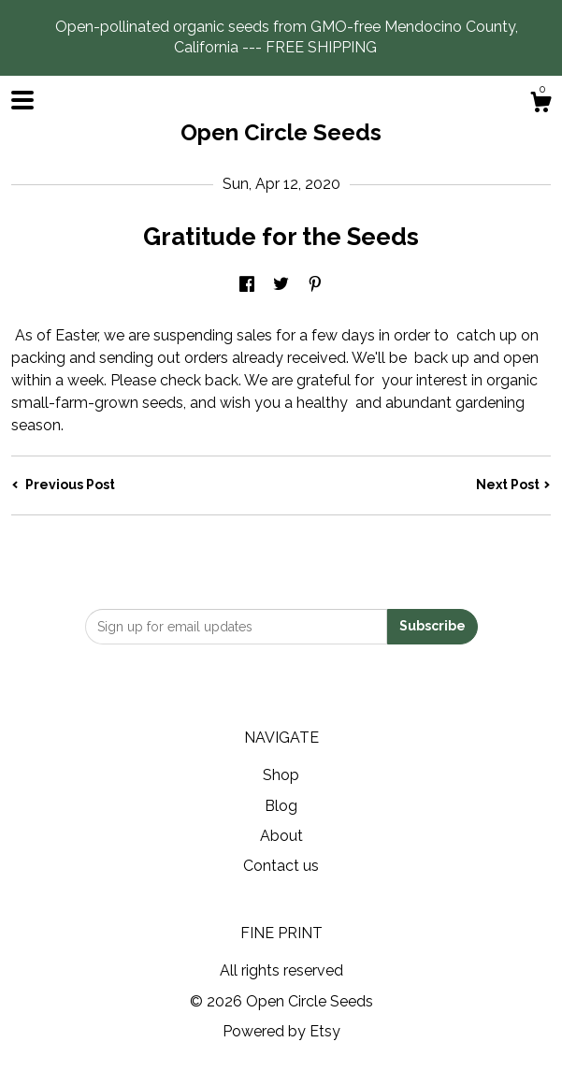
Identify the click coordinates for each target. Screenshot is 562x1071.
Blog (281, 806)
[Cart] (540, 105)
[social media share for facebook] (246, 285)
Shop (281, 775)
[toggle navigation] (22, 100)
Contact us (281, 866)
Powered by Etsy (281, 1031)
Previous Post (63, 484)
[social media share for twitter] (281, 285)
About (281, 836)
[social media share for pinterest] (315, 285)
